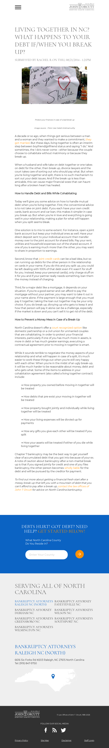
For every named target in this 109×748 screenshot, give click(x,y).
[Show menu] (18, 7)
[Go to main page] (81, 7)
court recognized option (67, 327)
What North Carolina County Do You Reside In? (43, 542)
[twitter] (63, 730)
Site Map (45, 740)
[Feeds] (54, 730)
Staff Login (89, 740)
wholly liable (72, 467)
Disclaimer (66, 740)
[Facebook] (46, 730)
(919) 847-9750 (28, 663)
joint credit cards (49, 258)
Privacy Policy (21, 740)
